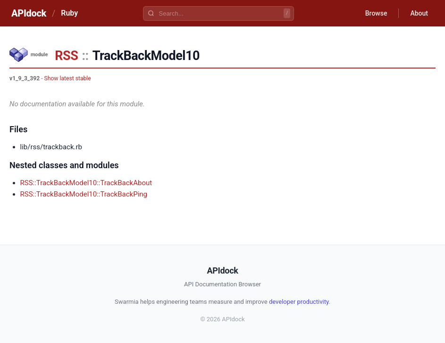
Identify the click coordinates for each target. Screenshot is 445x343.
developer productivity (299, 301)
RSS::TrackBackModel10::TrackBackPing (84, 194)
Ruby (69, 13)
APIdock (28, 13)
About (419, 13)
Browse (376, 13)
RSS (66, 55)
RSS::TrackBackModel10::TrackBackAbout (86, 183)
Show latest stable (67, 78)
